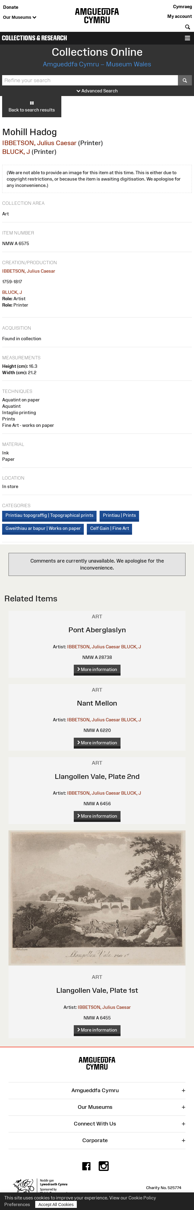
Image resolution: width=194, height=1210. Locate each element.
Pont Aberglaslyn (97, 630)
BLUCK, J (16, 151)
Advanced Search (97, 91)
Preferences (17, 1204)
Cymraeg (182, 6)
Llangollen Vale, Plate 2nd (97, 776)
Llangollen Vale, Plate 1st (97, 990)
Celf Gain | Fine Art (109, 528)
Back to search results (32, 106)
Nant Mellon (97, 703)
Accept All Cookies (56, 1204)
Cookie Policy (142, 1197)
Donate (10, 7)
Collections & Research (34, 38)
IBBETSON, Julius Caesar (39, 142)
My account (179, 16)
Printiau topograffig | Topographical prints (49, 515)
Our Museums (19, 17)
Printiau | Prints (119, 515)
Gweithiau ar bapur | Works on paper (43, 528)
